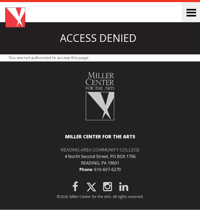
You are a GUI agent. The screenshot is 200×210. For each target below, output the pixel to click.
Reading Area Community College (100, 149)
